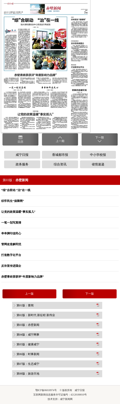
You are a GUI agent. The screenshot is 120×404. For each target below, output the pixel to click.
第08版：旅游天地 (28, 373)
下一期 (99, 139)
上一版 (29, 293)
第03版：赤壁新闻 (28, 324)
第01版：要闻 (25, 305)
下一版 (89, 293)
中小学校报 (98, 155)
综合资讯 (60, 164)
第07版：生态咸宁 (28, 363)
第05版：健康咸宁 (28, 344)
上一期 (60, 139)
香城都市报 (60, 155)
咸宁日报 (22, 155)
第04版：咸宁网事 (28, 334)
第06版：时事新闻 (28, 354)
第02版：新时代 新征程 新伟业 (36, 315)
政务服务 (22, 164)
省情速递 (98, 164)
